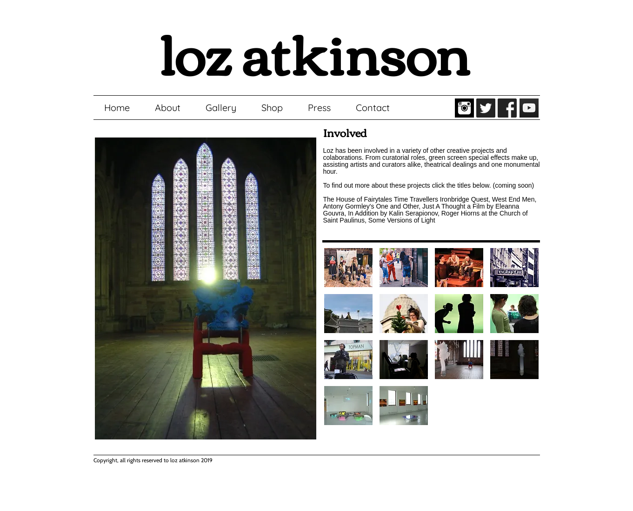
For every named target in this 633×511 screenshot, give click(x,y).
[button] (348, 267)
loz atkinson (314, 51)
